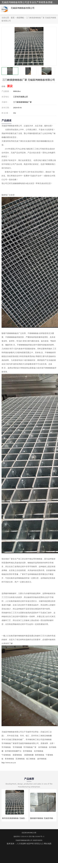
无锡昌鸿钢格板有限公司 (23, 840)
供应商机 (20, 18)
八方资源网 (21, 844)
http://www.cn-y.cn (9, 763)
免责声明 (30, 844)
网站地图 (47, 844)
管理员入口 (38, 844)
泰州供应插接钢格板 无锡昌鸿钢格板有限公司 (21, 818)
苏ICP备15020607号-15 (36, 836)
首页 (13, 18)
